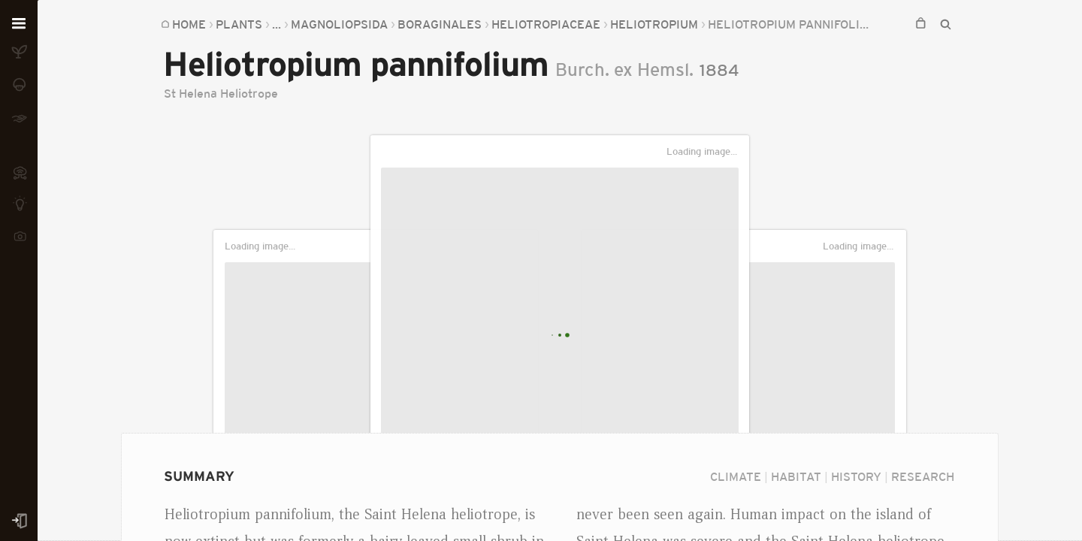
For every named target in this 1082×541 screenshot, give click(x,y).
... (276, 24)
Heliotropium (654, 24)
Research (922, 476)
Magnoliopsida (339, 24)
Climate (735, 476)
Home (189, 24)
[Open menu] (19, 24)
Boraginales (439, 24)
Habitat (796, 476)
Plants (239, 24)
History (856, 476)
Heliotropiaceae (545, 24)
